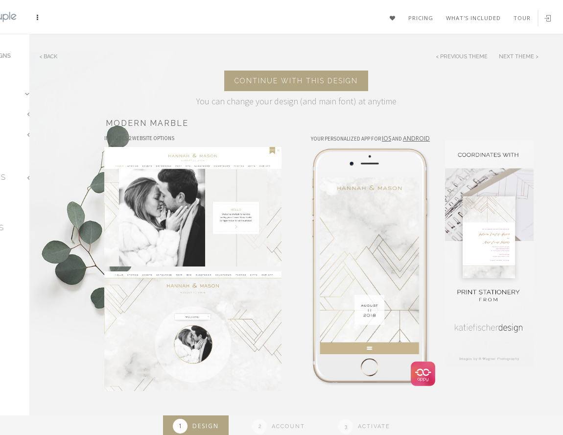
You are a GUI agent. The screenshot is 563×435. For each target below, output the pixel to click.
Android (416, 138)
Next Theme (517, 56)
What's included (473, 18)
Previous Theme (464, 56)
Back (50, 56)
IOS (386, 138)
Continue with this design (296, 81)
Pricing (420, 18)
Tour (522, 18)
